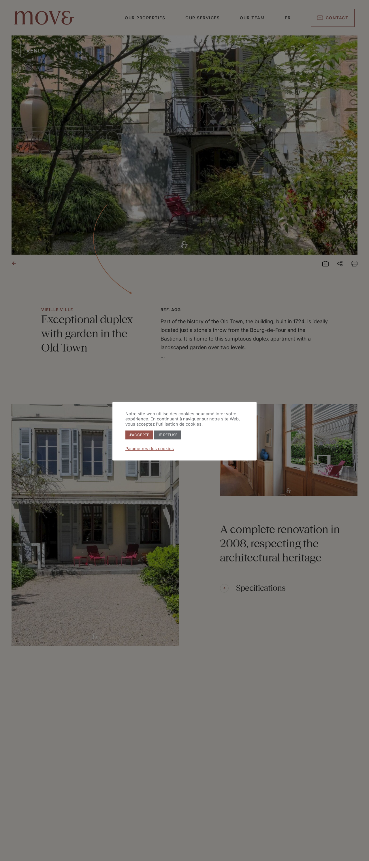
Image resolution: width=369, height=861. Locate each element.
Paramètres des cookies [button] (149, 448)
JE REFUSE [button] (168, 435)
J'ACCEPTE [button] (139, 435)
